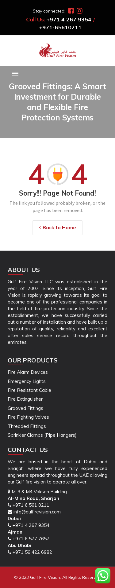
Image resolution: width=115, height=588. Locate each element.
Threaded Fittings (27, 426)
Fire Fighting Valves (28, 417)
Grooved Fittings (25, 408)
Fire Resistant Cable (29, 390)
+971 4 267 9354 (69, 19)
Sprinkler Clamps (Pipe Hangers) (42, 435)
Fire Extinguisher (25, 399)
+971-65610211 (60, 27)
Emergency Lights (27, 381)
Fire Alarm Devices (28, 372)
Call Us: (35, 19)
